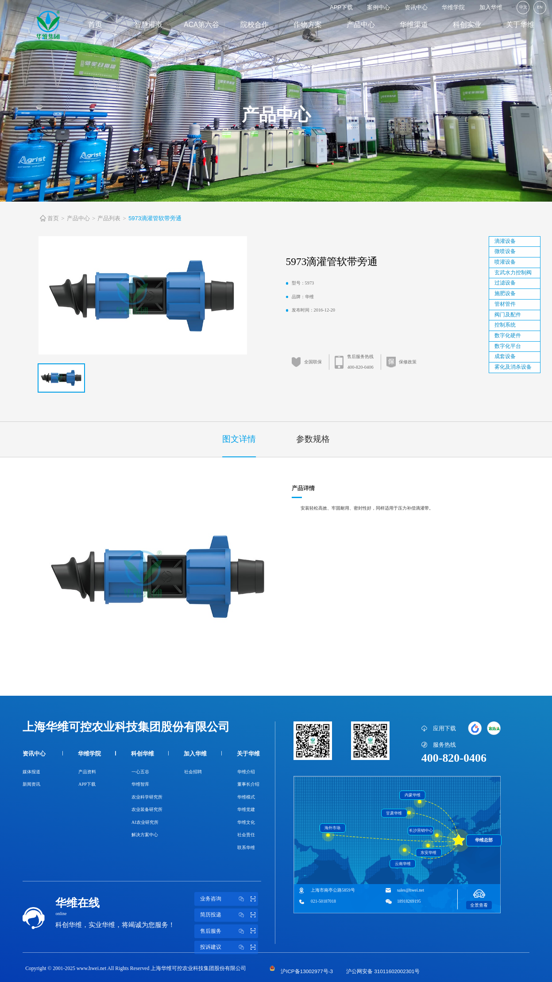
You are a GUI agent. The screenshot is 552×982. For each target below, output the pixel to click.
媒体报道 (31, 771)
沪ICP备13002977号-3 (307, 971)
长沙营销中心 (421, 830)
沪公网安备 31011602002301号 (383, 971)
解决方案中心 (144, 834)
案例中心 (378, 7)
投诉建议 (229, 947)
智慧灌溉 (148, 24)
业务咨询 (229, 899)
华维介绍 (246, 771)
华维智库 (140, 784)
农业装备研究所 (146, 809)
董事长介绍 (248, 784)
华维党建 (246, 809)
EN (540, 7)
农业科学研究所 (146, 797)
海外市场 (332, 828)
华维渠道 (414, 24)
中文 (523, 7)
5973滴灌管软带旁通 (154, 218)
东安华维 (428, 852)
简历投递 (229, 915)
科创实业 (467, 24)
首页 (95, 24)
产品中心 (361, 24)
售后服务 (229, 931)
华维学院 (453, 7)
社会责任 (246, 834)
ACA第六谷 (201, 24)
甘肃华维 (394, 813)
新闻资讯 (31, 784)
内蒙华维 (413, 795)
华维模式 (246, 797)
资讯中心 (416, 7)
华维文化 (246, 822)
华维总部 (484, 840)
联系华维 (246, 847)
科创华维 (142, 753)
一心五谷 (140, 771)
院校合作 (254, 24)
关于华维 (520, 24)
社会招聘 (193, 771)
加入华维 (490, 7)
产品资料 (87, 771)
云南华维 (403, 863)
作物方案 (307, 24)
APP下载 (341, 7)
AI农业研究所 (144, 822)
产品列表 (108, 218)
